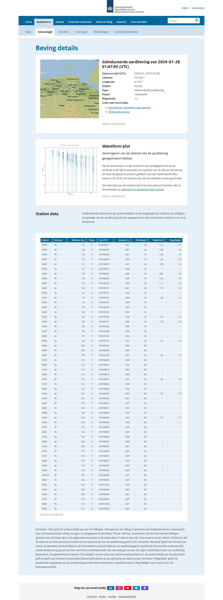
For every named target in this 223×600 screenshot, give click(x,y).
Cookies (112, 596)
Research (121, 21)
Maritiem (64, 32)
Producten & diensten (80, 21)
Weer (29, 32)
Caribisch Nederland (126, 32)
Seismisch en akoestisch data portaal (129, 107)
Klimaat (60, 21)
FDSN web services (119, 112)
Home (29, 21)
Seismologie (45, 32)
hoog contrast (198, 7)
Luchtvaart (81, 32)
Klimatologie (101, 32)
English (185, 7)
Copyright (92, 596)
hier (76, 533)
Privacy (102, 596)
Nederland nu (44, 21)
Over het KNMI (139, 21)
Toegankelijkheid (127, 596)
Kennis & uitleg (104, 21)
